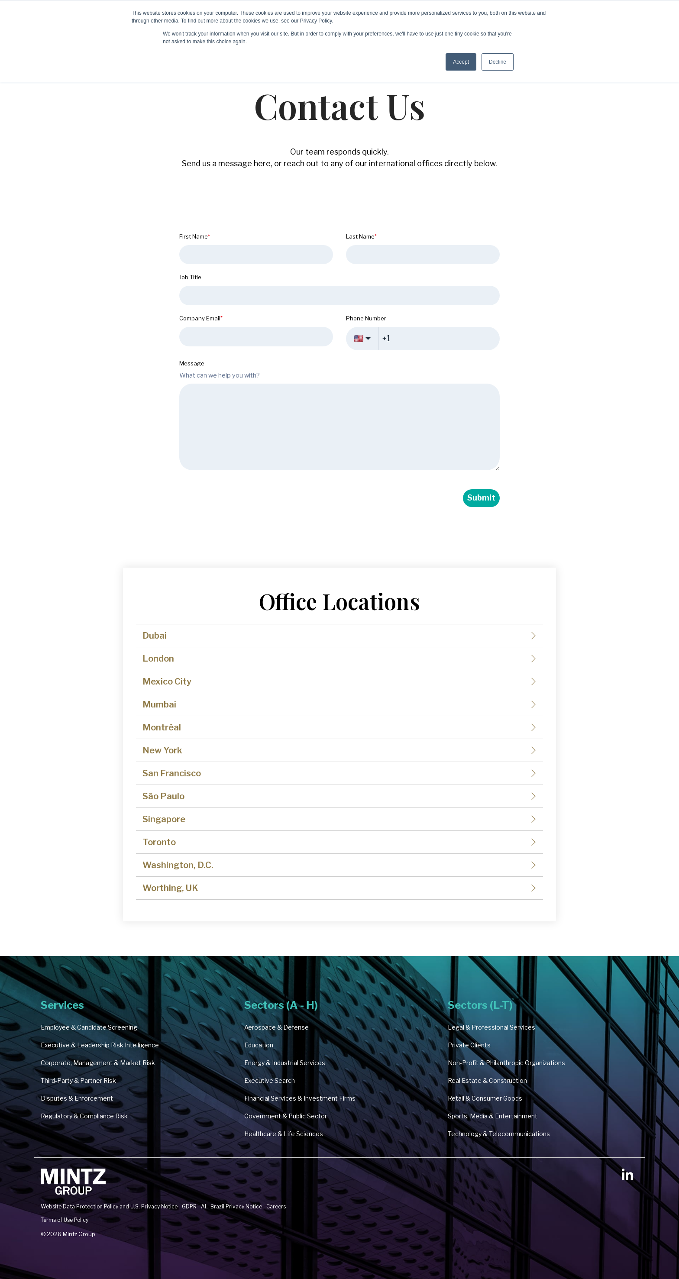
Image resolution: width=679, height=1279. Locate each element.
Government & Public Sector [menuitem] (285, 1116)
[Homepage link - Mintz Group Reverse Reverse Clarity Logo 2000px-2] (73, 1192)
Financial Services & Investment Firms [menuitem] (300, 1098)
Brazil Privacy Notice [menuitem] (236, 1206)
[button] (627, 1177)
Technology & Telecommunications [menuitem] (499, 1133)
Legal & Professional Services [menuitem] (491, 1027)
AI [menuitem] (203, 1206)
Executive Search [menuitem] (269, 1080)
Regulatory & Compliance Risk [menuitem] (84, 1116)
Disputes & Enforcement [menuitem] (77, 1098)
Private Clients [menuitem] (469, 1045)
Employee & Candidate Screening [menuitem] (89, 1027)
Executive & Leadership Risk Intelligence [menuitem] (100, 1045)
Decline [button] (497, 62)
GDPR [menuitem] (189, 1206)
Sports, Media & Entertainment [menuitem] (492, 1116)
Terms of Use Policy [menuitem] (64, 1220)
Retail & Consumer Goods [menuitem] (485, 1098)
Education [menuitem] (258, 1045)
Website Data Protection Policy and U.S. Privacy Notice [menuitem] (109, 1206)
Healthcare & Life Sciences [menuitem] (283, 1133)
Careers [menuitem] (276, 1206)
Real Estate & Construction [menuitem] (487, 1080)
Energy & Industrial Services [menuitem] (284, 1062)
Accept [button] (461, 62)
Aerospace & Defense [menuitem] (276, 1027)
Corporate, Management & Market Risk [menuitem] (98, 1062)
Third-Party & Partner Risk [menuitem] (78, 1080)
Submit (481, 497)
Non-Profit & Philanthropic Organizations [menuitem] (506, 1062)
